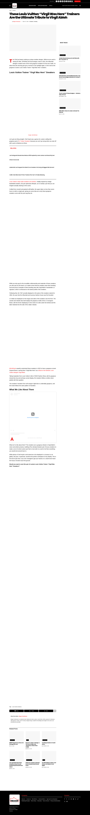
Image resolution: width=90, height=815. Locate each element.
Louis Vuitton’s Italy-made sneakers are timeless (22, 181)
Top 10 (50, 5)
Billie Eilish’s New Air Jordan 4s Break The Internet (69, 111)
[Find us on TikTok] (68, 1)
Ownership (39, 800)
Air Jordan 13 (63, 90)
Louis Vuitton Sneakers (16, 706)
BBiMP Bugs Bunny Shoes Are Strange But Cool (16, 743)
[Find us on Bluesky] (72, 1)
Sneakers (14, 10)
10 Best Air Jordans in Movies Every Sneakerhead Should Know (33, 764)
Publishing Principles (26, 800)
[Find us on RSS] (66, 1)
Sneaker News (32, 5)
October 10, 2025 (45, 767)
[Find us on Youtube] (64, 1)
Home (10, 10)
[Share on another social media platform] (55, 711)
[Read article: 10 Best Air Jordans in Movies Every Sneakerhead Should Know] (33, 756)
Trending (35, 21)
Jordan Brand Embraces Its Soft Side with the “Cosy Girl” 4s (69, 58)
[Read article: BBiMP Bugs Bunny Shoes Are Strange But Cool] (16, 736)
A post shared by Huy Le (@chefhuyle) (35, 437)
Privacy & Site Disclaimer (55, 800)
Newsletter (77, 1)
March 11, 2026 (29, 748)
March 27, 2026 (25, 21)
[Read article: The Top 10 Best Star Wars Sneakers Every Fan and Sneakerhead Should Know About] (16, 756)
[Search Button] (80, 5)
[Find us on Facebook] (56, 1)
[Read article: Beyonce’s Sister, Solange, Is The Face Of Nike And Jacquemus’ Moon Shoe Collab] (33, 736)
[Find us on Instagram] (60, 1)
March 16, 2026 (29, 767)
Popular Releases (42, 5)
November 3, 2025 (62, 96)
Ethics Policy (33, 800)
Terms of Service (46, 800)
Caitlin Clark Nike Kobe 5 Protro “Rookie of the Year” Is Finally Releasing (27, 175)
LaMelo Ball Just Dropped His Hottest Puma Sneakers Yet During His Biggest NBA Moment (31, 167)
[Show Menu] (9, 5)
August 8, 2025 (62, 61)
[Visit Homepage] (14, 5)
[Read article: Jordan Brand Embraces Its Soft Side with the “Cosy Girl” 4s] (70, 51)
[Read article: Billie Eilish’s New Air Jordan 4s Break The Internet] (70, 103)
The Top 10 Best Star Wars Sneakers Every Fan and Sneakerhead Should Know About (16, 765)
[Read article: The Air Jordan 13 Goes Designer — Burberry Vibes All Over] (70, 86)
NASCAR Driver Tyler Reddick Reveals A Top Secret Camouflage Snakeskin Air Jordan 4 (69, 76)
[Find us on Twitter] (58, 1)
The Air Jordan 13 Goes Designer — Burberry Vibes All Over (69, 94)
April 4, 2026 (12, 768)
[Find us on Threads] (70, 1)
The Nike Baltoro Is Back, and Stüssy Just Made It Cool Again (49, 764)
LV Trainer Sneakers (24, 141)
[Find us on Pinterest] (62, 1)
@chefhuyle (34, 135)
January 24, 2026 (62, 78)
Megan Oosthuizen (16, 21)
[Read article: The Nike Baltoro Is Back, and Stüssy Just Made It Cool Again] (49, 756)
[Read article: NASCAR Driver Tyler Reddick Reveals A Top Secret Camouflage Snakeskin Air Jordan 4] (70, 68)
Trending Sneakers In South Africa (48, 743)
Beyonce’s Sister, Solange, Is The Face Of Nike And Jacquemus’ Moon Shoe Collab (33, 745)
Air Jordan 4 (62, 55)
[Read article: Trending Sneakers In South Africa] (49, 736)
